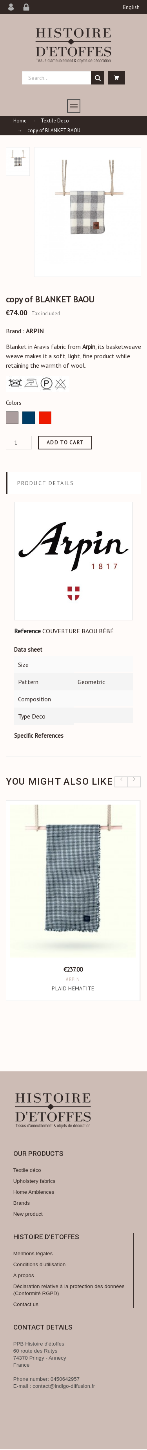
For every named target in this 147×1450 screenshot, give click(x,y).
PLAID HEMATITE (73, 989)
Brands (21, 1204)
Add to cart (65, 442)
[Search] (63, 77)
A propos (23, 1276)
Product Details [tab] (45, 483)
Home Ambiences (33, 1193)
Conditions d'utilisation (39, 1266)
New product (28, 1215)
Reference (27, 631)
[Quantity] (19, 442)
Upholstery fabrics (34, 1182)
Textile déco (27, 1171)
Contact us (25, 1305)
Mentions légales (33, 1255)
